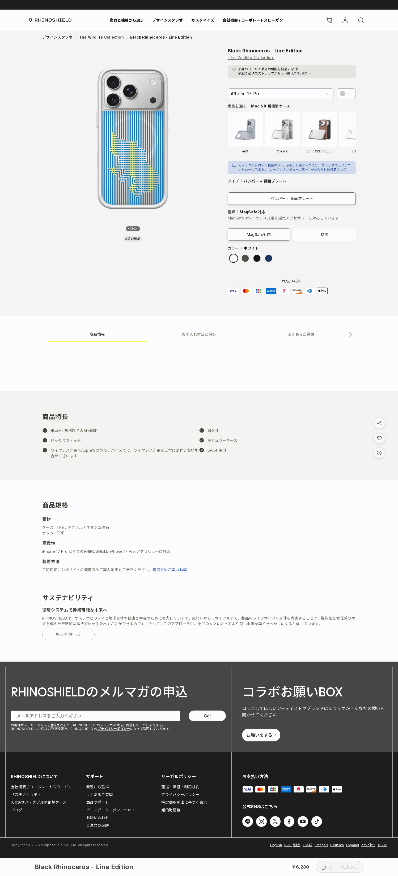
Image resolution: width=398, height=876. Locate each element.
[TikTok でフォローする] (316, 821)
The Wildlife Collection (251, 57)
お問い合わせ (97, 817)
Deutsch (337, 845)
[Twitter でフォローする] (275, 821)
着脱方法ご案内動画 (170, 569)
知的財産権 (170, 810)
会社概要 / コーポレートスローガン (253, 20)
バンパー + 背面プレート (291, 198)
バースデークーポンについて (110, 810)
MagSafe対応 (259, 234)
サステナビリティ (26, 794)
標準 (324, 234)
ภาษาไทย (368, 845)
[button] (346, 93)
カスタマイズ (202, 20)
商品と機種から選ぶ (127, 20)
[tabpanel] (199, 501)
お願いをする (261, 735)
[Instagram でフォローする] (261, 821)
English (276, 845)
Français (321, 845)
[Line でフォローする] (247, 821)
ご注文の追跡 (97, 825)
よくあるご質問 (99, 794)
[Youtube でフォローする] (303, 821)
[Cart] (329, 20)
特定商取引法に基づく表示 (184, 802)
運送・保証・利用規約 (180, 786)
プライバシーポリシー (114, 729)
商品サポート (97, 802)
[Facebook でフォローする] (289, 821)
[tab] (97, 334)
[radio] (233, 258)
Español (352, 845)
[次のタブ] (350, 334)
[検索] (361, 20)
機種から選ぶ (97, 786)
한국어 (382, 845)
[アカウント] (345, 20)
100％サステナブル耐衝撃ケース (38, 802)
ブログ (16, 810)
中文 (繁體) (292, 845)
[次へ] (350, 132)
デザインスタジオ (168, 20)
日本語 (307, 845)
